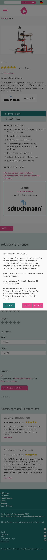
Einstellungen (9, 305)
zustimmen (38, 305)
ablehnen (27, 305)
